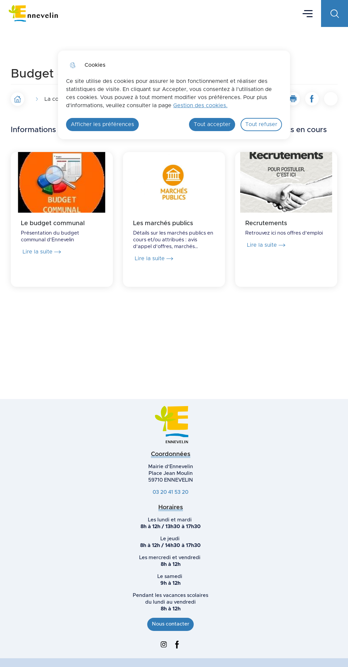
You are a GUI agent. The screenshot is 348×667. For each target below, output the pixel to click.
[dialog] (174, 95)
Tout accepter (212, 124)
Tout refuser (261, 124)
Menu (307, 13)
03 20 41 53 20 (170, 492)
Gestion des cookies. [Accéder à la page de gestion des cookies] (200, 105)
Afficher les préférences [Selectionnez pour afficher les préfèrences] (102, 124)
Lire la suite (42, 251)
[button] (293, 98)
